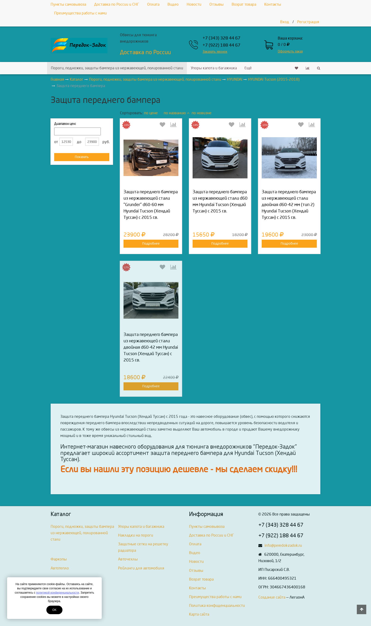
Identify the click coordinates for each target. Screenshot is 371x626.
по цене (151, 113)
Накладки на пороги (135, 535)
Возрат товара (244, 4)
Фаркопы (59, 559)
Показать (82, 157)
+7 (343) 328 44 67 (221, 38)
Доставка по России (145, 52)
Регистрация (308, 22)
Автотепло (60, 568)
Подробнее (151, 243)
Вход (284, 22)
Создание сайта (271, 597)
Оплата (153, 4)
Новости (194, 4)
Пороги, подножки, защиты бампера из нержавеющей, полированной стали (117, 68)
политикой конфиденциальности (57, 592)
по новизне (202, 113)
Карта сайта (199, 614)
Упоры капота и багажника (214, 68)
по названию (176, 113)
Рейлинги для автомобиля (141, 568)
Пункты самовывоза (68, 4)
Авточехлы (128, 559)
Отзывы (216, 4)
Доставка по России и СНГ (116, 4)
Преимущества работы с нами (80, 13)
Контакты (272, 4)
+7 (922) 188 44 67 (221, 45)
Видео (173, 4)
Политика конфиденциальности (217, 606)
